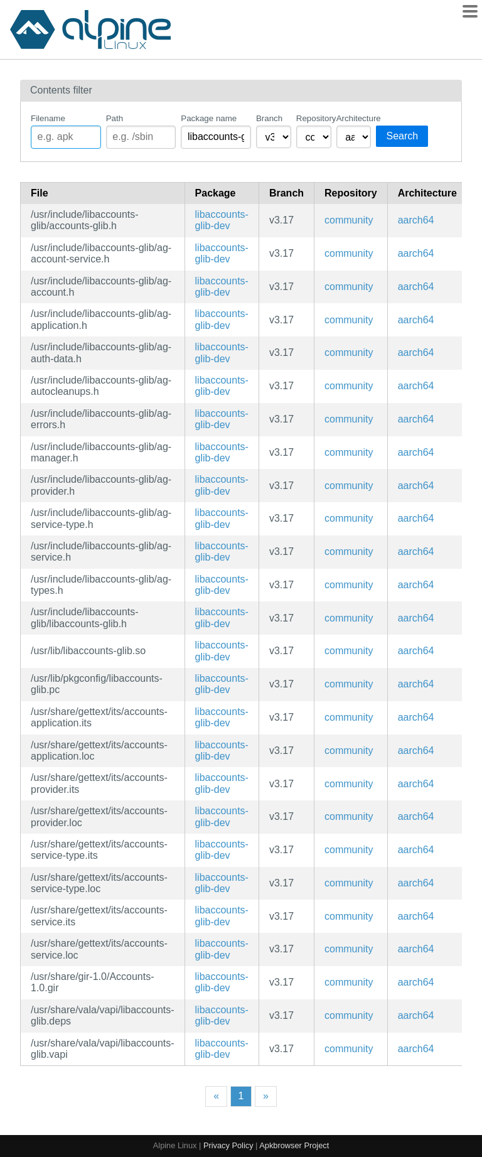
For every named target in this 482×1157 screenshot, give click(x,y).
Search (402, 136)
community (348, 220)
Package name (209, 118)
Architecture (354, 118)
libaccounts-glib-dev (222, 220)
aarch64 (416, 220)
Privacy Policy (228, 1145)
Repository (313, 118)
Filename (48, 118)
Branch (269, 118)
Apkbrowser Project (294, 1145)
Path (114, 118)
